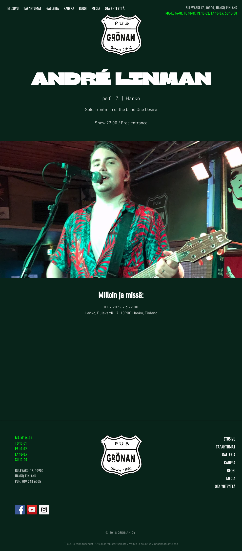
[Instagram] (44, 509)
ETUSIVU (229, 439)
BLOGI (231, 470)
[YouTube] (32, 509)
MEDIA (230, 478)
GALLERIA (228, 455)
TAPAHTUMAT (225, 447)
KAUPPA (229, 463)
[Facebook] (20, 509)
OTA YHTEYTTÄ (225, 486)
